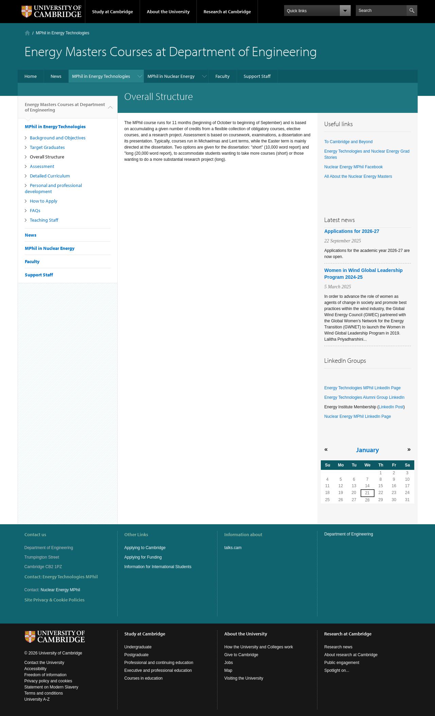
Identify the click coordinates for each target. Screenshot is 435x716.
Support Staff (257, 76)
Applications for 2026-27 (351, 231)
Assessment (42, 166)
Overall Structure (47, 157)
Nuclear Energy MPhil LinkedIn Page (357, 416)
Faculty (222, 76)
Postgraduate (136, 654)
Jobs (228, 662)
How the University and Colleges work (258, 647)
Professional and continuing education (158, 662)
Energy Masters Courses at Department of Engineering (65, 109)
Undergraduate (138, 647)
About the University (168, 11)
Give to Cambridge (241, 654)
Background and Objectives (58, 138)
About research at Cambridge (351, 654)
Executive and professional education (158, 670)
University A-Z (37, 699)
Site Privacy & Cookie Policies (54, 600)
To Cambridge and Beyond (348, 141)
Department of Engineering (348, 534)
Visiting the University (243, 678)
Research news (338, 647)
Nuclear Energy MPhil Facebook (353, 167)
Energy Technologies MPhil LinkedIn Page (362, 388)
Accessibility (35, 668)
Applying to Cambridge (145, 547)
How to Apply (43, 201)
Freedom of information (45, 674)
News (56, 76)
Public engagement (341, 662)
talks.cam (233, 547)
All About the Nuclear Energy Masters (358, 176)
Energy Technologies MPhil (70, 577)
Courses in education (143, 678)
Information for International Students (157, 566)
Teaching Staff (44, 220)
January (367, 449)
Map (228, 670)
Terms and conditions (43, 693)
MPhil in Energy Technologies (62, 33)
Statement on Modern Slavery (51, 687)
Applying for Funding (143, 557)
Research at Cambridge (227, 11)
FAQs (35, 210)
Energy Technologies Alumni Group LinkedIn (364, 397)
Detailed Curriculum (50, 176)
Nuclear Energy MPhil (60, 589)
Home (27, 33)
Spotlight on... (336, 670)
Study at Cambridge (112, 11)
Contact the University (44, 662)
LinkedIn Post (391, 407)
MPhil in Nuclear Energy (171, 76)
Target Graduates (47, 147)
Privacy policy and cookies (48, 681)
